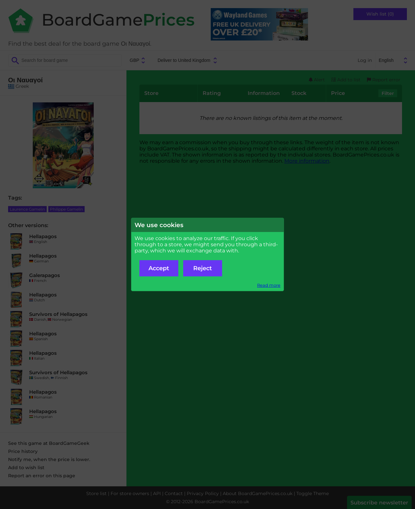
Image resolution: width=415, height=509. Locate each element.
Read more (268, 285)
